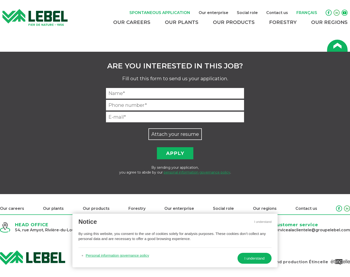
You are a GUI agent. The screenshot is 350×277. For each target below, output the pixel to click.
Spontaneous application (159, 12)
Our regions (329, 22)
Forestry (283, 22)
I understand (263, 222)
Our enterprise (213, 12)
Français (306, 12)
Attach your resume (175, 134)
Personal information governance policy (117, 255)
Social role (247, 12)
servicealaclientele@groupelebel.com (311, 230)
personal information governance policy (197, 172)
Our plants (181, 22)
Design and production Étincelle (303, 262)
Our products (234, 22)
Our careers (131, 22)
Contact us (277, 12)
